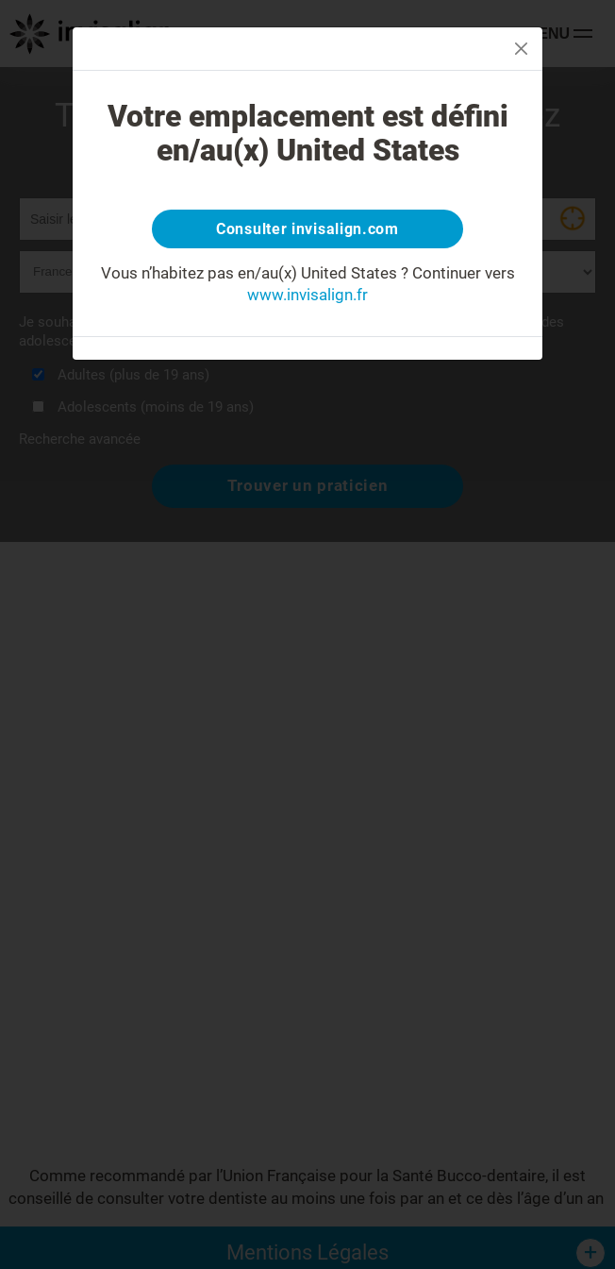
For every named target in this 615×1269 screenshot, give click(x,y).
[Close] (521, 48)
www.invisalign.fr (307, 294)
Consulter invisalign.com (307, 229)
